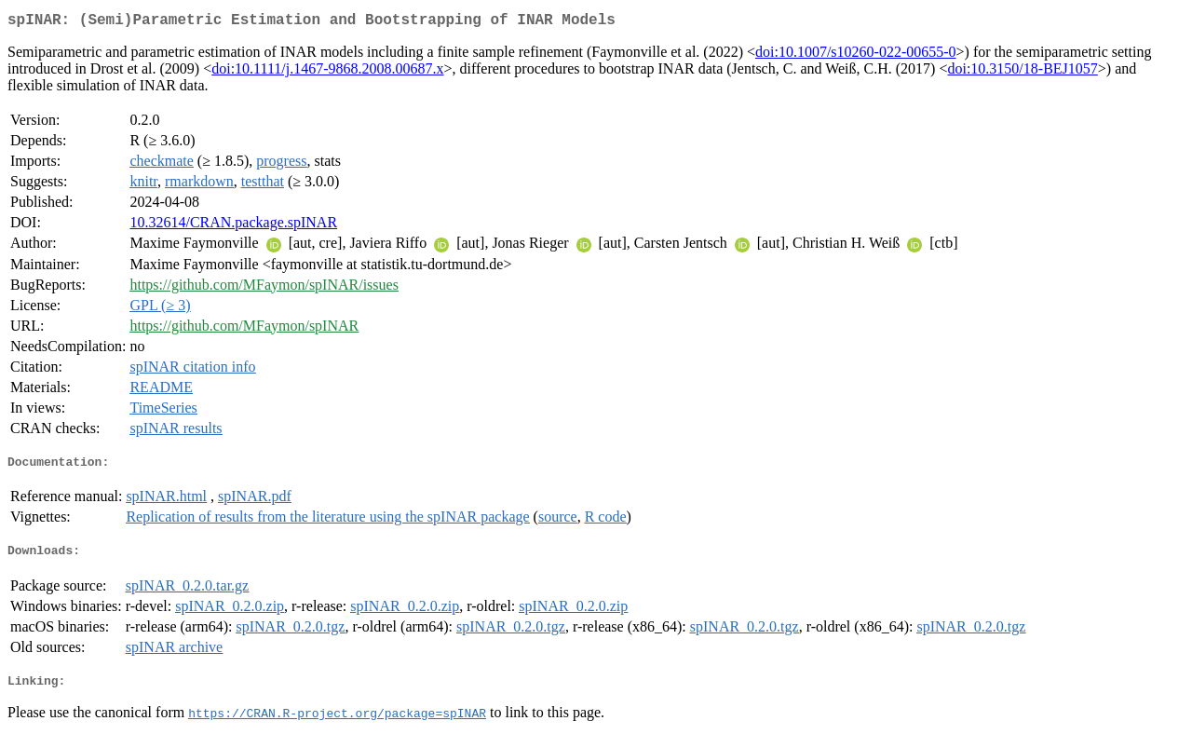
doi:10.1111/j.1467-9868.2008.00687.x (327, 72)
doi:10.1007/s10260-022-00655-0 (855, 55)
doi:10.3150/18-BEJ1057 (1022, 72)
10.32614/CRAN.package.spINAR (233, 226)
